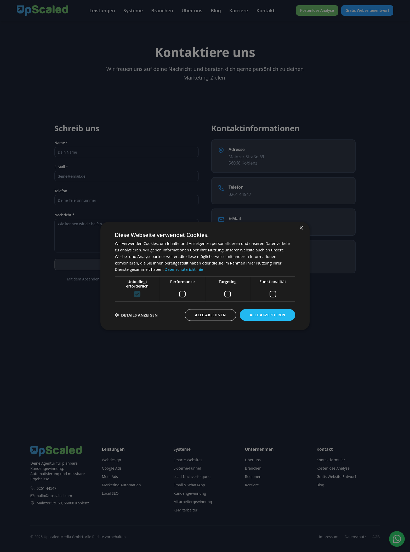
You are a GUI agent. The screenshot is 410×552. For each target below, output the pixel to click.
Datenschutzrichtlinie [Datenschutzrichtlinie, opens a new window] (184, 269)
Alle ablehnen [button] (210, 314)
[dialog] (205, 276)
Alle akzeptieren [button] (267, 314)
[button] (136, 315)
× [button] (301, 228)
